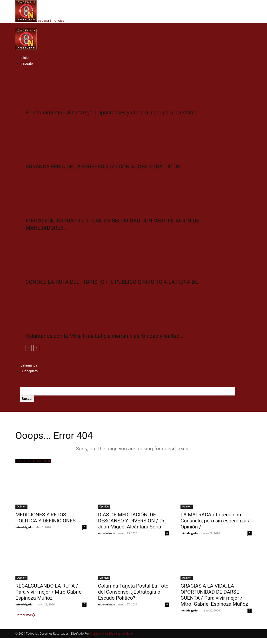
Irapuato (26, 63)
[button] (16, 26)
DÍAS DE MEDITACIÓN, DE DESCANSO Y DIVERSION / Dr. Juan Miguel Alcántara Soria (132, 521)
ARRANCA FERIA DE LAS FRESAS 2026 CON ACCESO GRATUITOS (103, 167)
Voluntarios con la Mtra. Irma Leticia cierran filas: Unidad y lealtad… (104, 336)
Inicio (24, 58)
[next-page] (36, 348)
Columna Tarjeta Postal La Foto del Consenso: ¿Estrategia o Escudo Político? (133, 592)
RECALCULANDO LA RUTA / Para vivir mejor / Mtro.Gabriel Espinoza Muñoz (49, 592)
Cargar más (25, 615)
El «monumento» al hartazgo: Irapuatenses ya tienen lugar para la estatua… (113, 113)
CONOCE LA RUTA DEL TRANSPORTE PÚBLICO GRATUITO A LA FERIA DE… (114, 282)
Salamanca (28, 365)
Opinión (21, 506)
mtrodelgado (24, 527)
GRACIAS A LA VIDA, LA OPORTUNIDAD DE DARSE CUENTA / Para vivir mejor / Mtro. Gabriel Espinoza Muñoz (214, 595)
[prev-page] (29, 348)
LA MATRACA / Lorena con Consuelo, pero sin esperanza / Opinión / (215, 521)
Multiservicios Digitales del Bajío (111, 633)
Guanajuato (29, 371)
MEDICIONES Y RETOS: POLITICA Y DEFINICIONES (45, 518)
